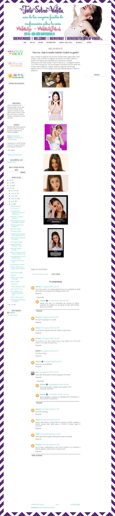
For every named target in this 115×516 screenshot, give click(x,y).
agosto (13, 201)
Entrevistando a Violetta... (17, 265)
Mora (36, 372)
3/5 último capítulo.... (16, 229)
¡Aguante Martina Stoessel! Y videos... (16, 245)
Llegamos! (13, 275)
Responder (38, 294)
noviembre (14, 193)
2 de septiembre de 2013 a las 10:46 (50, 434)
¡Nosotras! (40, 42)
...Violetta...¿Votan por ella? (17, 287)
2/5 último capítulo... (15, 231)
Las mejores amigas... (16, 242)
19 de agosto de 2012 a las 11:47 (49, 351)
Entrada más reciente (37, 505)
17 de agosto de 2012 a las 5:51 (50, 317)
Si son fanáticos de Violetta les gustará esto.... (16, 293)
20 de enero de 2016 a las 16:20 (50, 445)
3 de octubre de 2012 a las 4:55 (50, 409)
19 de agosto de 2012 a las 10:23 (50, 339)
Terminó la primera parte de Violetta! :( (17, 300)
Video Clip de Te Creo (16, 289)
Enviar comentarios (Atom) (46, 508)
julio (12, 204)
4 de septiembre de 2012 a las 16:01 (49, 372)
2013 (10, 186)
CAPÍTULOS (89, 42)
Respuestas (40, 297)
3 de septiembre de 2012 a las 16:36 (58, 301)
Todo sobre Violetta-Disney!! (15, 249)
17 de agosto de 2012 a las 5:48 (50, 287)
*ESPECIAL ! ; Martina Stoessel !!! (16, 217)
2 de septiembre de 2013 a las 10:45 (50, 420)
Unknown (38, 287)
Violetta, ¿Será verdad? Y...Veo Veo (16, 278)
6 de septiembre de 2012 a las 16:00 (58, 385)
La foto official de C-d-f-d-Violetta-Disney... (17, 257)
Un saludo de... (79, 42)
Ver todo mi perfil (12, 315)
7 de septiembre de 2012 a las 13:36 (58, 395)
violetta (37, 420)
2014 (10, 183)
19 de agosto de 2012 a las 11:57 (52, 362)
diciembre (14, 191)
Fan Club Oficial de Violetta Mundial (15, 139)
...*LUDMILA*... (14, 284)
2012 (10, 188)
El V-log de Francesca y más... (17, 261)
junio (12, 305)
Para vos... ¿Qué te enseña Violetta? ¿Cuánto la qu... (17, 253)
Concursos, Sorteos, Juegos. (66, 42)
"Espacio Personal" (15, 206)
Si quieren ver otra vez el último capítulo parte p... (17, 234)
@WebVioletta (16, 136)
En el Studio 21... (14, 209)
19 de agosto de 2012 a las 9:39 (50, 328)
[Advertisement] (55, 500)
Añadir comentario (37, 456)
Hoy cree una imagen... (16, 273)
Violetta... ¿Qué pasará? (16, 297)
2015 (10, 180)
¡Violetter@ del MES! (51, 42)
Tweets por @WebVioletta (14, 155)
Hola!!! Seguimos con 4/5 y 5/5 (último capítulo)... (17, 221)
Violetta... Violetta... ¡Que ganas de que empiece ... (17, 268)
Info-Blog (32, 42)
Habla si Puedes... (15, 282)
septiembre (14, 199)
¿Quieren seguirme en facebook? (16, 226)
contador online (11, 162)
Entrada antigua (75, 505)
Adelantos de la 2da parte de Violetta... (17, 238)
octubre (13, 196)
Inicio (25, 42)
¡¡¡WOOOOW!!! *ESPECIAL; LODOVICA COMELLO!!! (17, 212)
